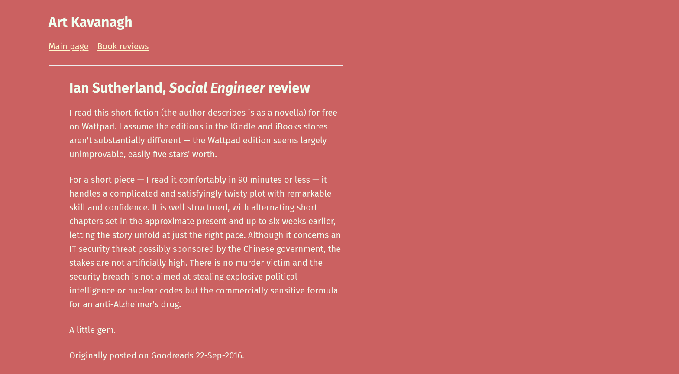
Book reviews (123, 46)
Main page (68, 46)
